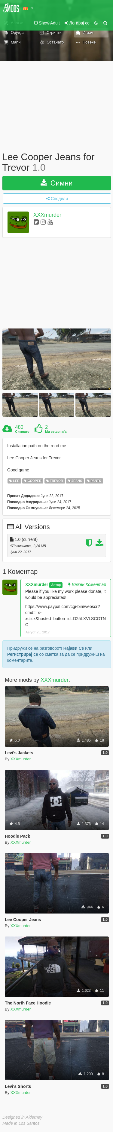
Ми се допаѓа (55, 431)
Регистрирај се (23, 654)
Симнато (22, 431)
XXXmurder (47, 215)
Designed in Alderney (22, 1117)
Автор (56, 585)
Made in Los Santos (21, 1123)
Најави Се (73, 648)
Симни (57, 183)
